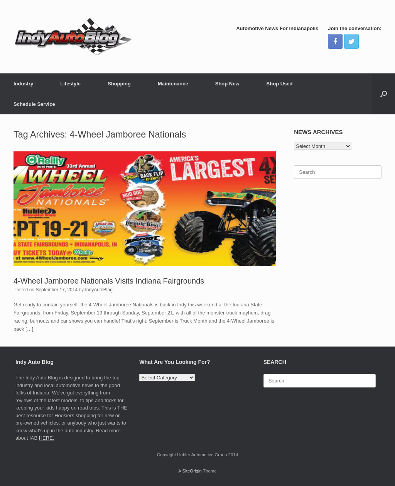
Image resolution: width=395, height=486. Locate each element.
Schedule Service (34, 104)
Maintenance (173, 84)
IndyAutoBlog (99, 289)
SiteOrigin (192, 471)
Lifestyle (70, 84)
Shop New (227, 84)
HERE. (46, 438)
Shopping (119, 84)
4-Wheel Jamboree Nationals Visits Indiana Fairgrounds (109, 281)
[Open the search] (383, 93)
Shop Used (280, 84)
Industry (23, 84)
